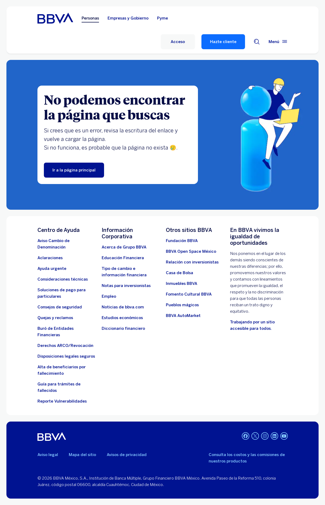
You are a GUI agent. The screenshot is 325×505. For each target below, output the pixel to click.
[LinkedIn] (274, 436)
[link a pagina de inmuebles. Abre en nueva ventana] (181, 283)
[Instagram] (265, 436)
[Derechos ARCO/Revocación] (65, 345)
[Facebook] (245, 436)
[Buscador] (256, 41)
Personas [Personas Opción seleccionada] (90, 18)
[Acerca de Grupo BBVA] (124, 247)
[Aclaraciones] (50, 258)
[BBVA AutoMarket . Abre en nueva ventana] (183, 315)
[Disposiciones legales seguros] (66, 356)
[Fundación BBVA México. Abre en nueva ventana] (182, 241)
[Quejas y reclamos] (55, 318)
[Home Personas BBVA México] (55, 18)
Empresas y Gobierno (128, 18)
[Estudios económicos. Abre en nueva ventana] (122, 318)
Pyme (162, 18)
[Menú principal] (278, 42)
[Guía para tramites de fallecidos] (66, 387)
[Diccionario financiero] (123, 328)
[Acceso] (178, 41)
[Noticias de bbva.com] (123, 307)
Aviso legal (47, 454)
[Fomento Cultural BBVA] (189, 294)
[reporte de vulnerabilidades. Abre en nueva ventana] (62, 401)
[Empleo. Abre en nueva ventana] (109, 296)
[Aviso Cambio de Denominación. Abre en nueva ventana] (66, 244)
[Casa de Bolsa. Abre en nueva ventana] (179, 273)
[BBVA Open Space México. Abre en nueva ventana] (191, 251)
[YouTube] (284, 436)
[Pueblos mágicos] (182, 305)
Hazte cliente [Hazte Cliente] (223, 41)
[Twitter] (255, 436)
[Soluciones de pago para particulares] (66, 293)
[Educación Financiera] (123, 258)
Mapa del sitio (82, 454)
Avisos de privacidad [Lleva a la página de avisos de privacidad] (127, 454)
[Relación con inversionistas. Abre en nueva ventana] (192, 262)
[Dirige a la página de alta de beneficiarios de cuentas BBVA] (66, 370)
